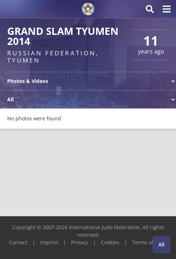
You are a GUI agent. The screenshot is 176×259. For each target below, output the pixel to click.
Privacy (79, 242)
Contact (18, 242)
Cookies (110, 242)
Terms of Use (148, 242)
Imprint (49, 242)
